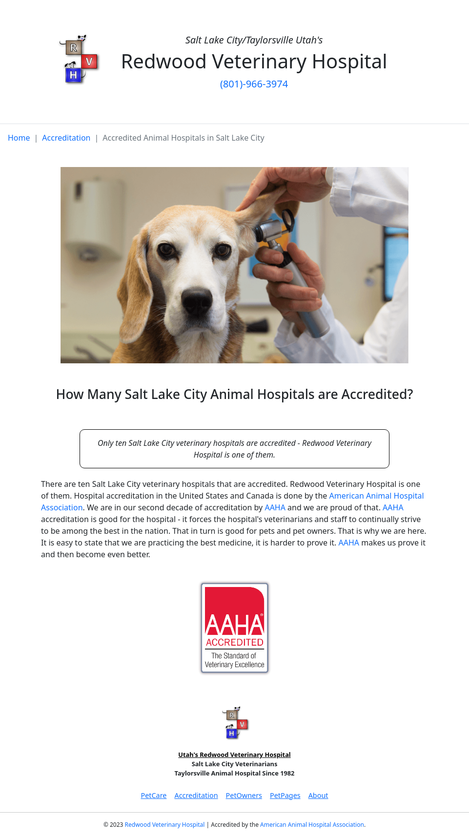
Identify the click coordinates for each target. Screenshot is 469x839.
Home (19, 137)
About (318, 795)
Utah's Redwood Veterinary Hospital (234, 754)
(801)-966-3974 (254, 83)
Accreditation (66, 137)
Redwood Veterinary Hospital (165, 824)
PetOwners (244, 795)
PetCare (153, 795)
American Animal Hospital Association (312, 824)
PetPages (285, 795)
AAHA (275, 507)
